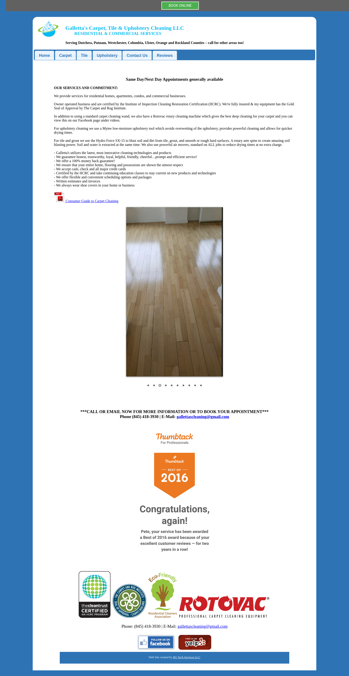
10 (200, 385)
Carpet (65, 55)
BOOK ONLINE (180, 5)
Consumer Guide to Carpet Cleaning (86, 201)
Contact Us (137, 55)
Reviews (165, 55)
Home (44, 55)
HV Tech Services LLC (186, 657)
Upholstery (107, 55)
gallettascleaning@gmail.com (203, 416)
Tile (84, 55)
